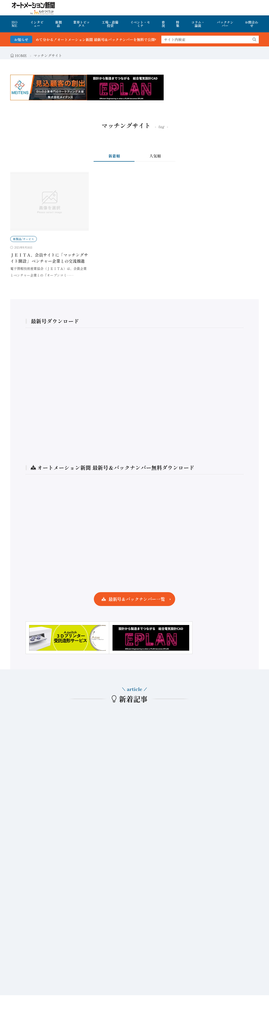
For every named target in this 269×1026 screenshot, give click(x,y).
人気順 (155, 156)
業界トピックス (81, 24)
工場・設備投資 (110, 24)
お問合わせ (251, 24)
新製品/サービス (23, 239)
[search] (254, 39)
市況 (163, 24)
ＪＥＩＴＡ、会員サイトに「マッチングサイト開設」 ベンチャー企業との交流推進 (49, 258)
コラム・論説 (198, 24)
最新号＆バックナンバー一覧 (136, 599)
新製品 (58, 24)
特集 (177, 24)
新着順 (114, 156)
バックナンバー (225, 24)
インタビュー (36, 24)
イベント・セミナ (140, 24)
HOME (14, 24)
